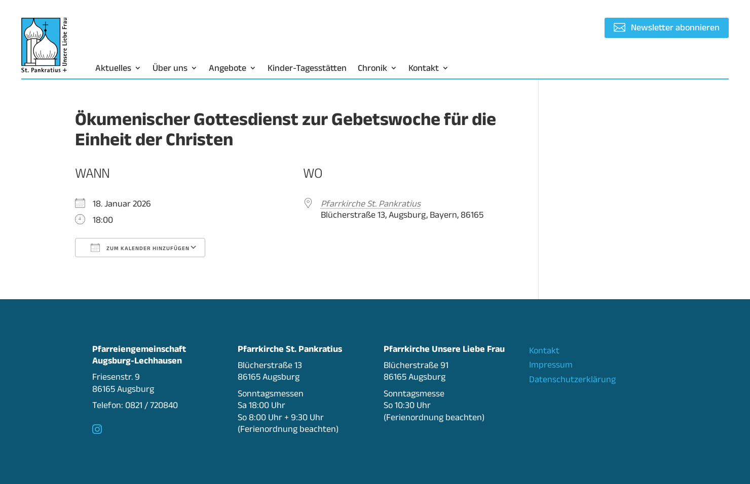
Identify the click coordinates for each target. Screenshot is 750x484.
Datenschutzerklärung (572, 379)
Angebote (227, 68)
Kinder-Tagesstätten (307, 68)
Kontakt (423, 68)
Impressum (551, 364)
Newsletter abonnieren (675, 27)
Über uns (170, 68)
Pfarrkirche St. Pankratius (371, 203)
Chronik (372, 68)
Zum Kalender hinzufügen (140, 247)
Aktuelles (113, 68)
